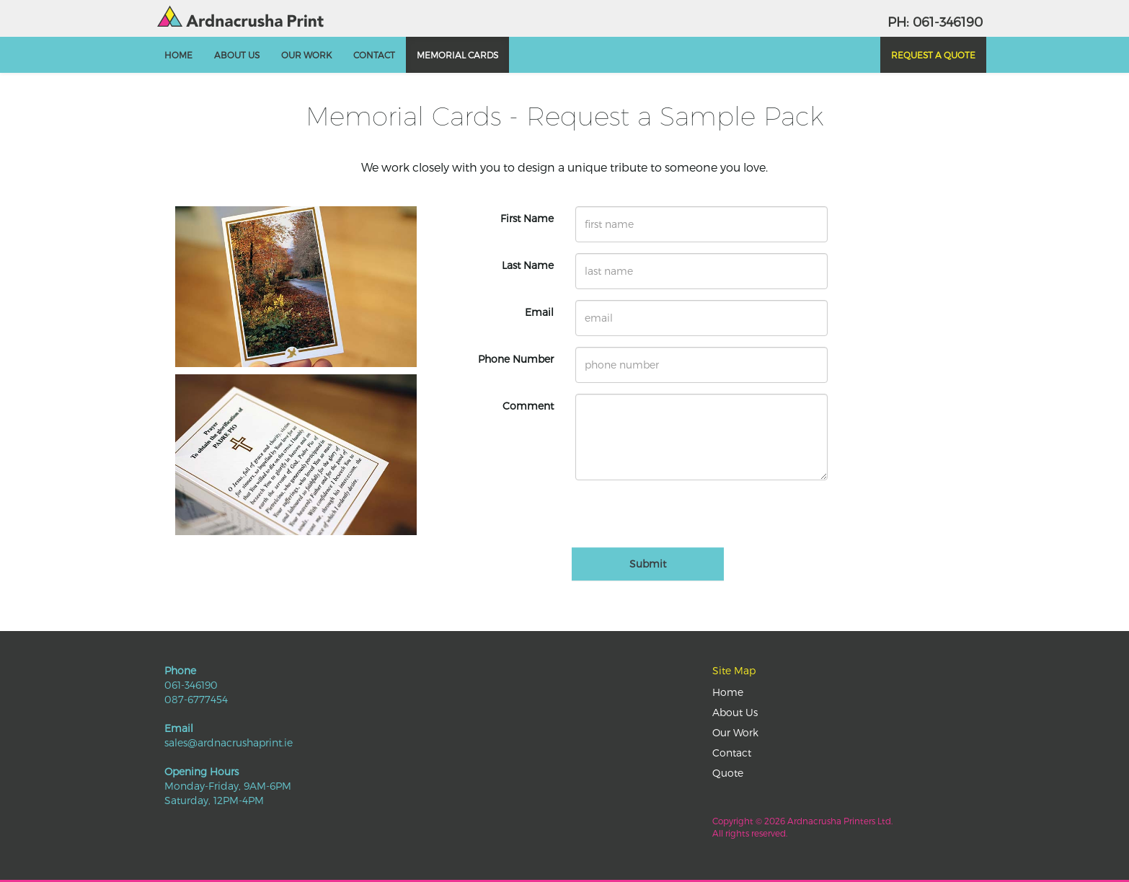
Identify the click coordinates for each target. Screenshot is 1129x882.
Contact (374, 55)
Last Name (528, 265)
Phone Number (516, 359)
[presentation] (684, 519)
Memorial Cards (457, 55)
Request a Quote (933, 55)
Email (539, 312)
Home (178, 55)
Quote (727, 773)
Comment (528, 406)
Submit (647, 563)
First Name (527, 218)
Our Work (306, 55)
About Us (237, 55)
